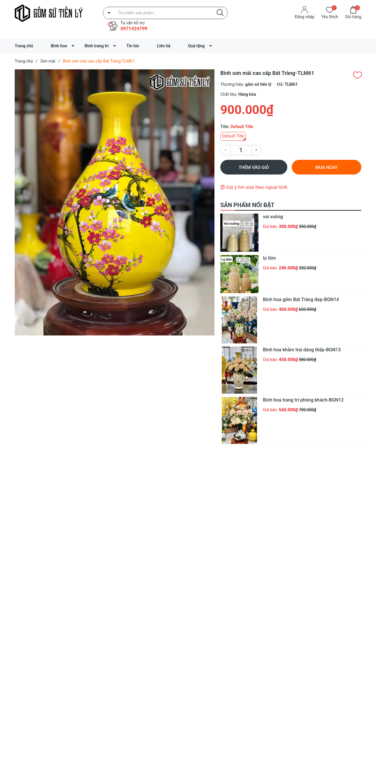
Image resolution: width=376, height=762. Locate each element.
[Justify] (220, 13)
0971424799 (133, 28)
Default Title (233, 136)
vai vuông (273, 216)
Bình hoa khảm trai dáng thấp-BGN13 (302, 350)
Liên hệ (163, 45)
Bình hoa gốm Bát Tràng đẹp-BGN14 (301, 299)
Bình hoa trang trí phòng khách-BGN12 (303, 400)
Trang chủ (24, 45)
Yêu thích (329, 16)
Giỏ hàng (353, 16)
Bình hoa (59, 45)
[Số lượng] (241, 150)
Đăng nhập (304, 16)
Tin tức (132, 45)
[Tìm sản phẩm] (165, 13)
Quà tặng (196, 45)
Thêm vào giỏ (254, 167)
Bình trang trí (97, 45)
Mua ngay (326, 167)
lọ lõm (269, 258)
